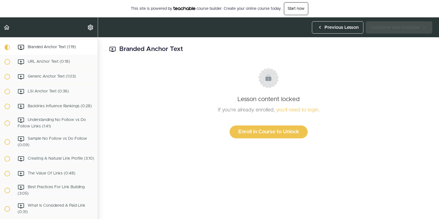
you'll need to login (297, 110)
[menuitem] (91, 27)
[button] (7, 27)
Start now (296, 9)
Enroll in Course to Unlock (268, 131)
